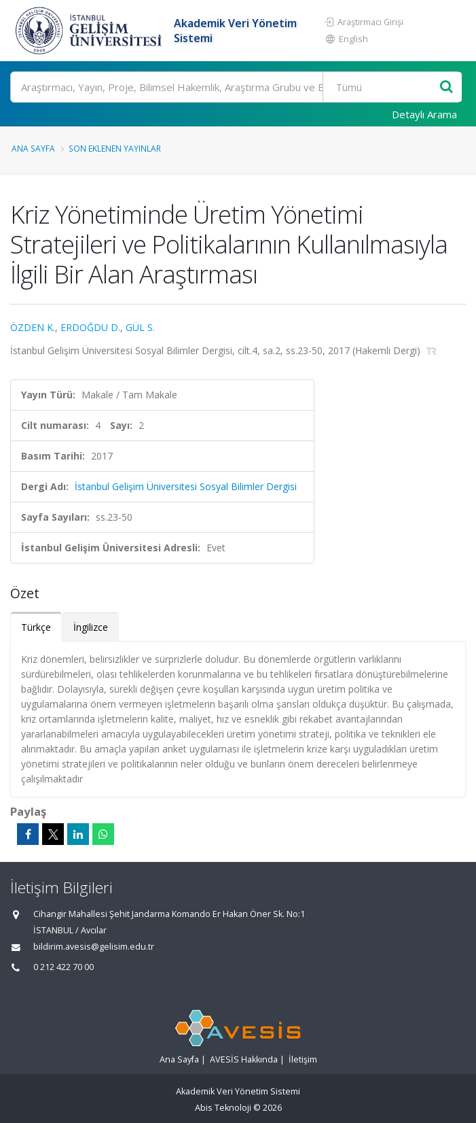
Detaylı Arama (424, 114)
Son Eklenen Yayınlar (115, 148)
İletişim (303, 1059)
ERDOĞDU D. (90, 327)
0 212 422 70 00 (63, 967)
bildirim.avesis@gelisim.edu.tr (93, 946)
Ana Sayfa (33, 148)
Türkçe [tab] (36, 627)
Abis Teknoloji (223, 1107)
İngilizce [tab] (90, 627)
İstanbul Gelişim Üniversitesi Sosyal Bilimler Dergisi (186, 486)
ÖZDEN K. (32, 327)
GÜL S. (140, 327)
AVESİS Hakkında (244, 1059)
